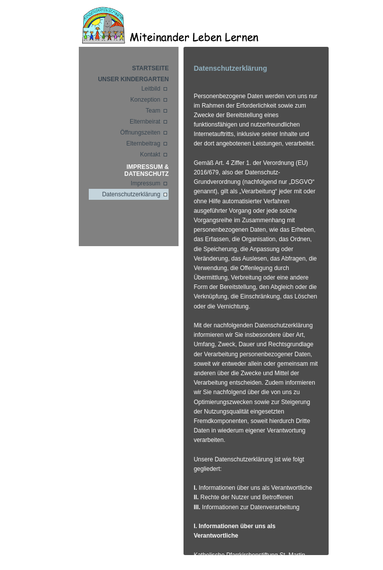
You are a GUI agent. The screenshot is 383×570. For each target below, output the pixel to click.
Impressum (145, 183)
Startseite (150, 68)
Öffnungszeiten (140, 132)
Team (153, 110)
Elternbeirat (145, 121)
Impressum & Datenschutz (146, 170)
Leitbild (150, 88)
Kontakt (150, 154)
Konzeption (145, 99)
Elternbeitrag (143, 143)
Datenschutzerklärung (131, 194)
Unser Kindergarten (133, 79)
